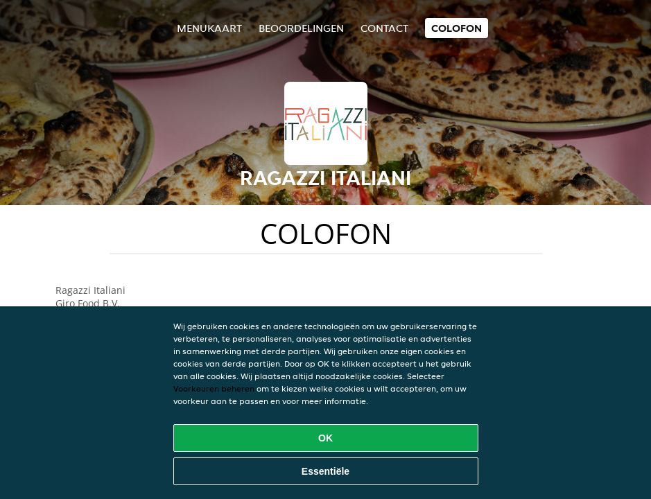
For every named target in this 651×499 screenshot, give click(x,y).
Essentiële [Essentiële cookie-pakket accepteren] (325, 471)
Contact (384, 28)
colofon (456, 28)
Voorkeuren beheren (213, 388)
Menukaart (209, 28)
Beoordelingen (301, 28)
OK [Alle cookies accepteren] (325, 438)
